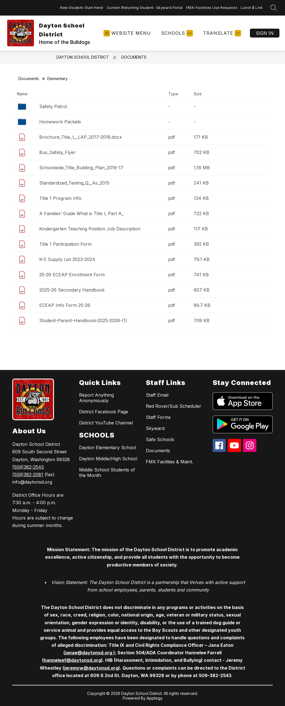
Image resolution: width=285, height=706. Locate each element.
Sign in (265, 33)
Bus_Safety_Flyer (57, 152)
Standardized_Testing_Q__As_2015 (74, 183)
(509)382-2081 (27, 474)
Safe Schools (160, 439)
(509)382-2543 (28, 467)
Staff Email (157, 395)
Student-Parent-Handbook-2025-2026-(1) (83, 320)
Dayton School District (82, 57)
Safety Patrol (53, 106)
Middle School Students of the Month (107, 472)
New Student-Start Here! (82, 8)
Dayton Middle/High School (108, 458)
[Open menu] (127, 33)
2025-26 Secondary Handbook (72, 290)
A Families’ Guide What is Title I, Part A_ (81, 213)
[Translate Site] (221, 33)
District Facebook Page (103, 411)
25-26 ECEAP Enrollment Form (72, 274)
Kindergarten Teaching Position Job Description (89, 229)
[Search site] (274, 7)
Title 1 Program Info (60, 198)
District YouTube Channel (106, 423)
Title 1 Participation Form (65, 244)
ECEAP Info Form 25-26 (64, 305)
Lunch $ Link (252, 8)
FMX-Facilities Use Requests (212, 8)
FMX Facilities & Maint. (169, 461)
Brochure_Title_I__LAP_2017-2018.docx (80, 137)
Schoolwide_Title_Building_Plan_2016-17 (81, 167)
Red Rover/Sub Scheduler (173, 406)
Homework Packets (60, 122)
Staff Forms (158, 417)
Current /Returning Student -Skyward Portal (145, 8)
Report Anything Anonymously (96, 397)
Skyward (155, 428)
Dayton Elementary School (107, 447)
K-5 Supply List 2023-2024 (67, 259)
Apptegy (155, 698)
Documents (133, 57)
